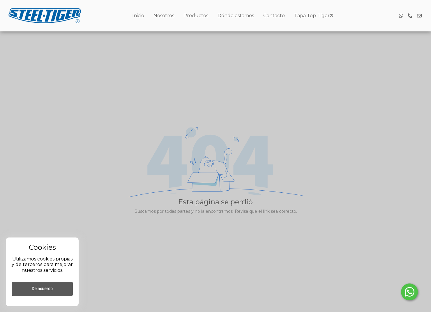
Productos (195, 15)
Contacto (274, 15)
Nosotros (163, 15)
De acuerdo (42, 288)
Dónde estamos (236, 15)
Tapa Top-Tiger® (313, 15)
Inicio (138, 15)
